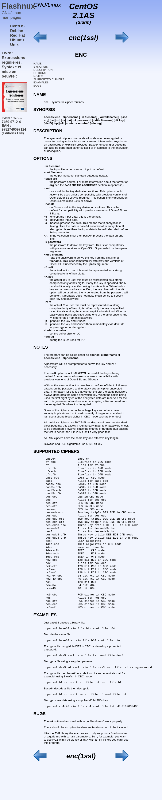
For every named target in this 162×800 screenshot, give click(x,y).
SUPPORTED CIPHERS (48, 79)
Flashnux (18, 6)
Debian (16, 30)
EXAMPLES (41, 82)
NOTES (38, 76)
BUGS (37, 85)
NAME (37, 63)
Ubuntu (17, 40)
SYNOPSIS (40, 66)
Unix (14, 44)
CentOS (17, 26)
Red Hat (17, 35)
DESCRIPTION (43, 69)
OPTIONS (39, 73)
